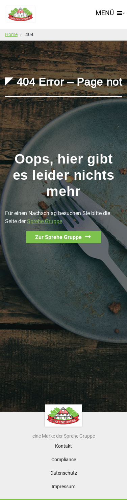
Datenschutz (63, 473)
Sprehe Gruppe (44, 221)
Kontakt (63, 446)
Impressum (63, 486)
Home (11, 34)
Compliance (63, 459)
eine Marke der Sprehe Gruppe (63, 436)
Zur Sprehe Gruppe (58, 237)
